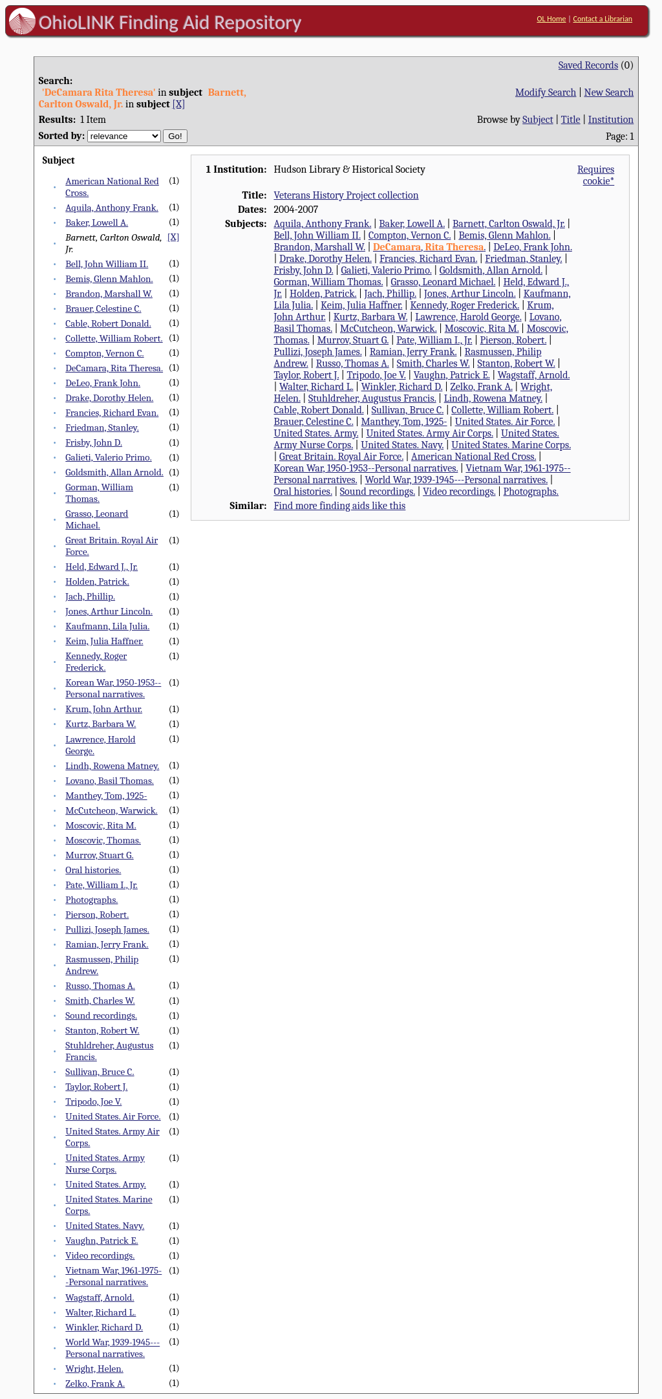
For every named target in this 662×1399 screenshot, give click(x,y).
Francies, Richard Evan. (111, 412)
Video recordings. (99, 1255)
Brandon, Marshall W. (109, 293)
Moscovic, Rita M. (100, 825)
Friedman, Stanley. (101, 427)
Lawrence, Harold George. (468, 317)
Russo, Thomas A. (100, 986)
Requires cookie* (595, 175)
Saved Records (588, 65)
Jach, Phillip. (90, 596)
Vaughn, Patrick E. (101, 1240)
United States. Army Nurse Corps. (105, 1163)
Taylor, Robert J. (96, 1086)
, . (429, 247)
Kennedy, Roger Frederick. (96, 661)
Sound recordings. (101, 1015)
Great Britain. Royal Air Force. (341, 456)
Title (571, 119)
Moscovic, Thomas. (103, 840)
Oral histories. (93, 870)
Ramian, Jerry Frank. (106, 944)
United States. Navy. (104, 1225)
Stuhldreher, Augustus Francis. (372, 398)
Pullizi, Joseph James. (107, 929)
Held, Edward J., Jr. (101, 566)
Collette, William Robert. (113, 338)
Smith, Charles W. (99, 1000)
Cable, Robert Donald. (108, 323)
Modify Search (545, 92)
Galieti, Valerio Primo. (108, 457)
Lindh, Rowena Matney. (112, 766)
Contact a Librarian (602, 18)
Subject (537, 119)
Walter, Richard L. (100, 1312)
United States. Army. (105, 1184)
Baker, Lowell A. (96, 222)
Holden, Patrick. (97, 581)
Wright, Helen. (94, 1368)
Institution (611, 119)
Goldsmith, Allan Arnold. (114, 472)
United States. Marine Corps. (511, 445)
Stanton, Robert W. (102, 1030)
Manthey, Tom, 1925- (106, 795)
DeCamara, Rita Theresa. (114, 368)
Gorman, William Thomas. (99, 492)
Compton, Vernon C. (104, 353)
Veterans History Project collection (345, 195)
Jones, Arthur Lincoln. (109, 611)
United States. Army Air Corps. (429, 433)
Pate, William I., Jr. (101, 885)
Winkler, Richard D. (104, 1327)
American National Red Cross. (473, 456)
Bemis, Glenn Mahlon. (109, 279)
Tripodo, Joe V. (93, 1101)
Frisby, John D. (93, 442)
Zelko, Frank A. (95, 1383)
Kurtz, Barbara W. (100, 724)
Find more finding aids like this (339, 506)
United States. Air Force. (112, 1116)
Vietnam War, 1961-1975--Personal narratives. (113, 1276)
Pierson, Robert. (97, 914)
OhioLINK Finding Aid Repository (170, 22)
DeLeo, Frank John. (102, 383)
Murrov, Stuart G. (99, 855)
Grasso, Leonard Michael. (96, 519)
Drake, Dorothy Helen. (109, 398)
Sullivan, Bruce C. (99, 1072)
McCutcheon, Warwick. (111, 810)
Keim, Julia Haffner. (104, 641)
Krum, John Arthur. (103, 709)
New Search (609, 92)
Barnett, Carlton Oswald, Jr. (509, 224)
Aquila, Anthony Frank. (111, 207)
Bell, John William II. (106, 264)
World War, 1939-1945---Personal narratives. (112, 1348)
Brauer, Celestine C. (103, 308)
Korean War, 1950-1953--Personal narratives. (113, 688)
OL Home (551, 18)
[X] (178, 104)
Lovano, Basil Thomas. (109, 780)
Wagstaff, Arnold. (99, 1297)
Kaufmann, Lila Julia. (107, 626)
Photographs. (91, 900)
